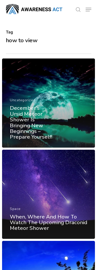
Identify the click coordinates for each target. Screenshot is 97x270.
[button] (88, 9)
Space (15, 208)
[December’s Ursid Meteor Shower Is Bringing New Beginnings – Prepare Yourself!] (48, 103)
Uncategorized (22, 100)
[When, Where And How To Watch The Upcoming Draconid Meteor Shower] (48, 194)
